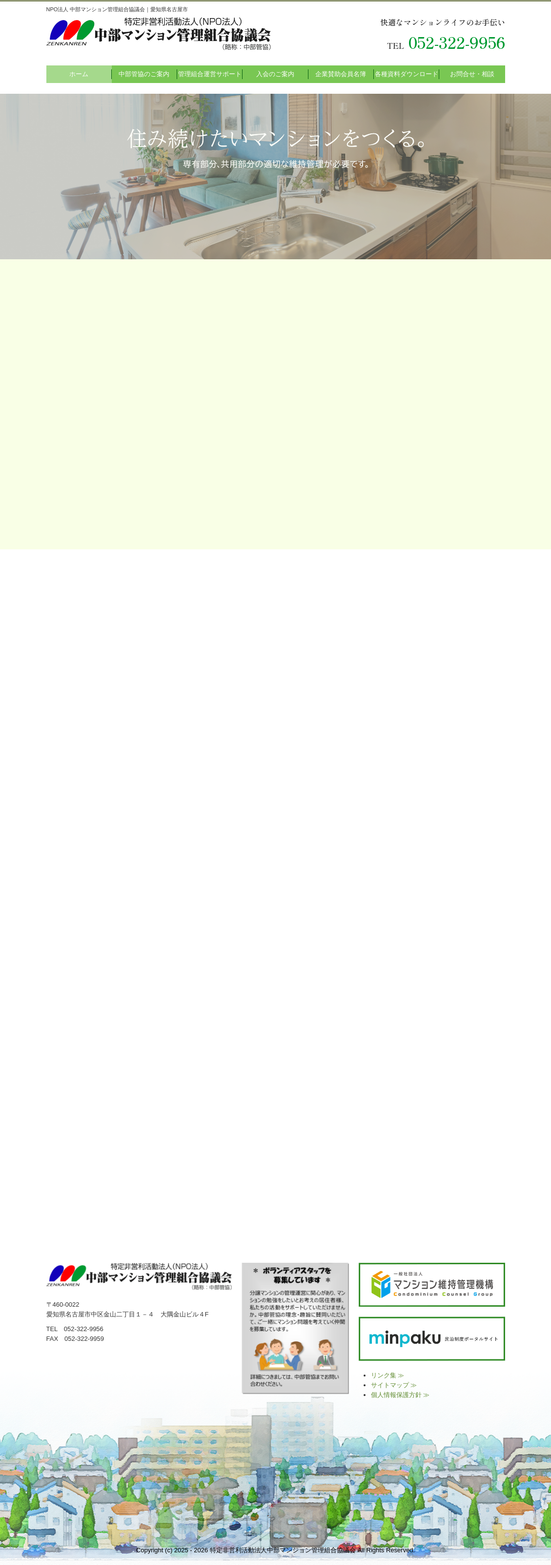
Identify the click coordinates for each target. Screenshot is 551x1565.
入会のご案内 (275, 74)
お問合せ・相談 (472, 74)
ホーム (78, 74)
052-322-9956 (456, 42)
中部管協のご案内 (144, 74)
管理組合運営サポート (210, 74)
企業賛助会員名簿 (340, 74)
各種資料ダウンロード (406, 74)
